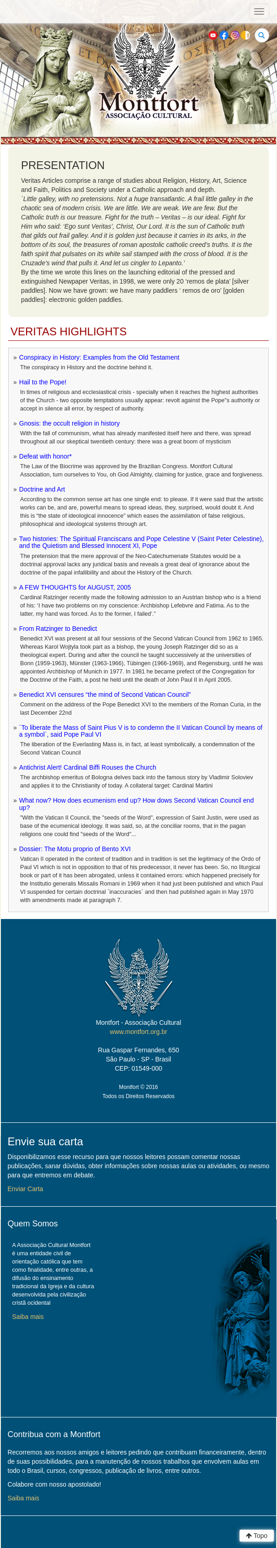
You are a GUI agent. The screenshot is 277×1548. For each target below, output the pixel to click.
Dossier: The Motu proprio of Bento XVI (75, 849)
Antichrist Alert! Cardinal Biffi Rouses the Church (87, 767)
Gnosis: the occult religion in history (69, 423)
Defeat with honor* (45, 456)
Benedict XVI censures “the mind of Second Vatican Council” (105, 694)
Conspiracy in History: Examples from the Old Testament (99, 357)
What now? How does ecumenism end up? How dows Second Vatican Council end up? (136, 804)
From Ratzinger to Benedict (58, 628)
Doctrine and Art (42, 489)
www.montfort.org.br (138, 1031)
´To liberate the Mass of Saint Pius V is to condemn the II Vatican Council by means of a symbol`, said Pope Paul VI (140, 731)
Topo (256, 1535)
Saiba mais (28, 1316)
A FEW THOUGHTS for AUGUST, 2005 (75, 587)
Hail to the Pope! (43, 382)
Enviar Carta (25, 1188)
